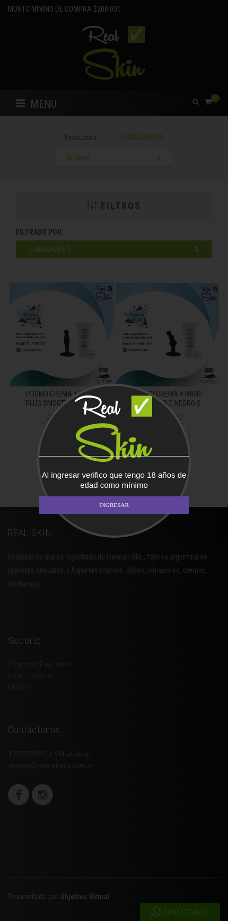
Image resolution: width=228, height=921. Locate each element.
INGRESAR (114, 505)
